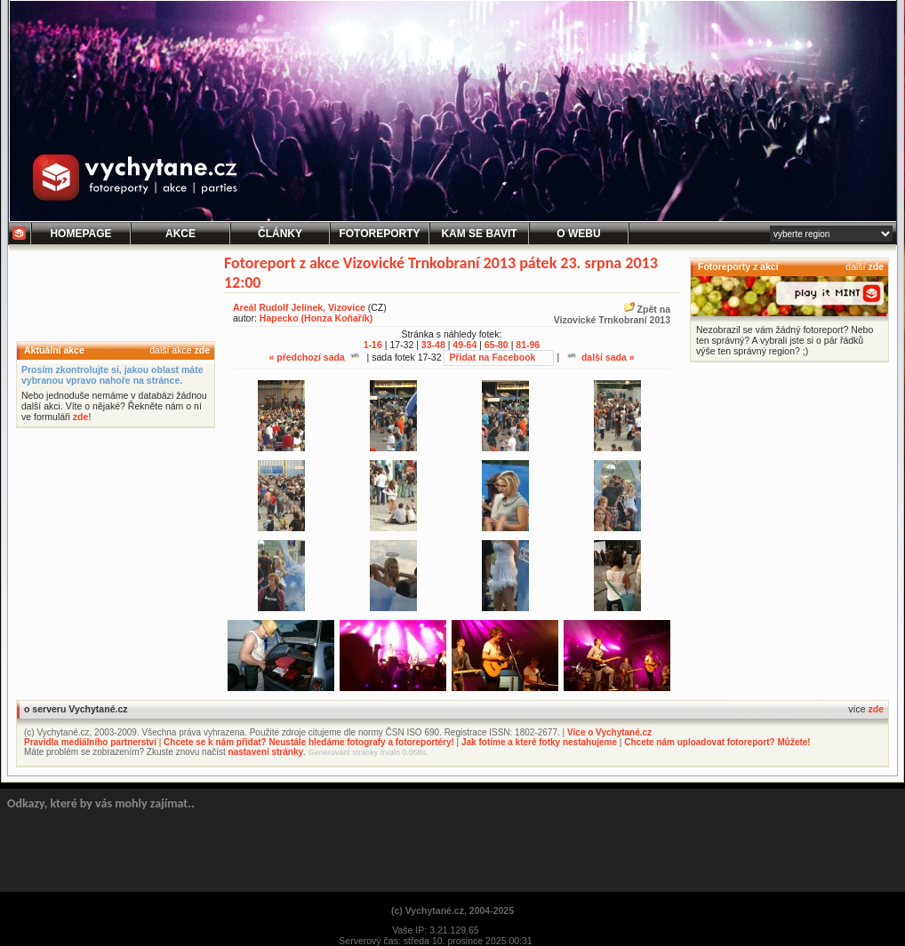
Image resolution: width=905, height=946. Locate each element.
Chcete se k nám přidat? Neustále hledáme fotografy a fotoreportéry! (309, 742)
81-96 (528, 344)
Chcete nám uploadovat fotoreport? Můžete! (717, 742)
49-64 (464, 344)
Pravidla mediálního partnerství (90, 742)
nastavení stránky (266, 752)
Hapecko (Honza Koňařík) (316, 318)
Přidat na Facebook (492, 357)
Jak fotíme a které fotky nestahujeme (539, 742)
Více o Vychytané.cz (609, 732)
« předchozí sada (313, 357)
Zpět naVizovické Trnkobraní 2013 (612, 314)
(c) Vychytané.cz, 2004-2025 (452, 910)
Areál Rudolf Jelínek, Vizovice (299, 307)
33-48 (433, 344)
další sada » (601, 357)
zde (202, 350)
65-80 (497, 344)
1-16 (373, 344)
